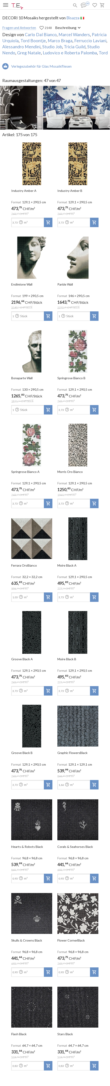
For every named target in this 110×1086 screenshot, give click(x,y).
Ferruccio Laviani (90, 40)
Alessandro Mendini (21, 46)
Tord (103, 52)
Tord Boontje (33, 40)
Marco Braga (60, 40)
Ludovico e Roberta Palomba (70, 52)
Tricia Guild (74, 46)
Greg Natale (29, 52)
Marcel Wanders (74, 34)
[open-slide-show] (31, 162)
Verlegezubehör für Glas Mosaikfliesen (41, 66)
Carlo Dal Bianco (41, 34)
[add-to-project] (48, 222)
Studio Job (52, 46)
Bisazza (72, 17)
